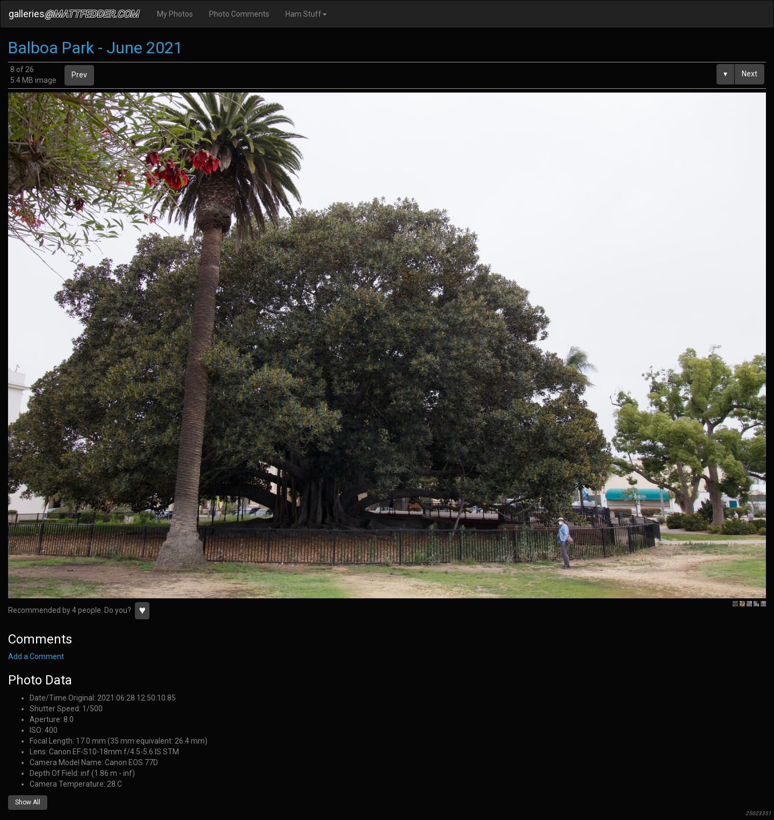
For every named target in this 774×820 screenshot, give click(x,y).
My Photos (175, 14)
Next (749, 73)
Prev (79, 74)
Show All (27, 802)
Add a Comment (36, 656)
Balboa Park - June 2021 (95, 47)
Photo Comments (239, 14)
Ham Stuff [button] (306, 14)
